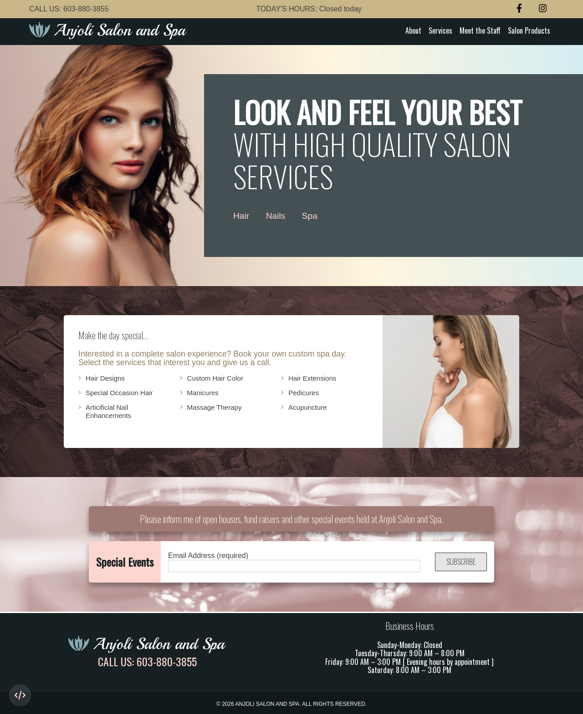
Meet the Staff (480, 30)
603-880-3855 (86, 9)
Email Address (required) (294, 562)
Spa (309, 215)
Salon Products (529, 30)
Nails (276, 215)
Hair (241, 215)
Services (440, 30)
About (413, 30)
